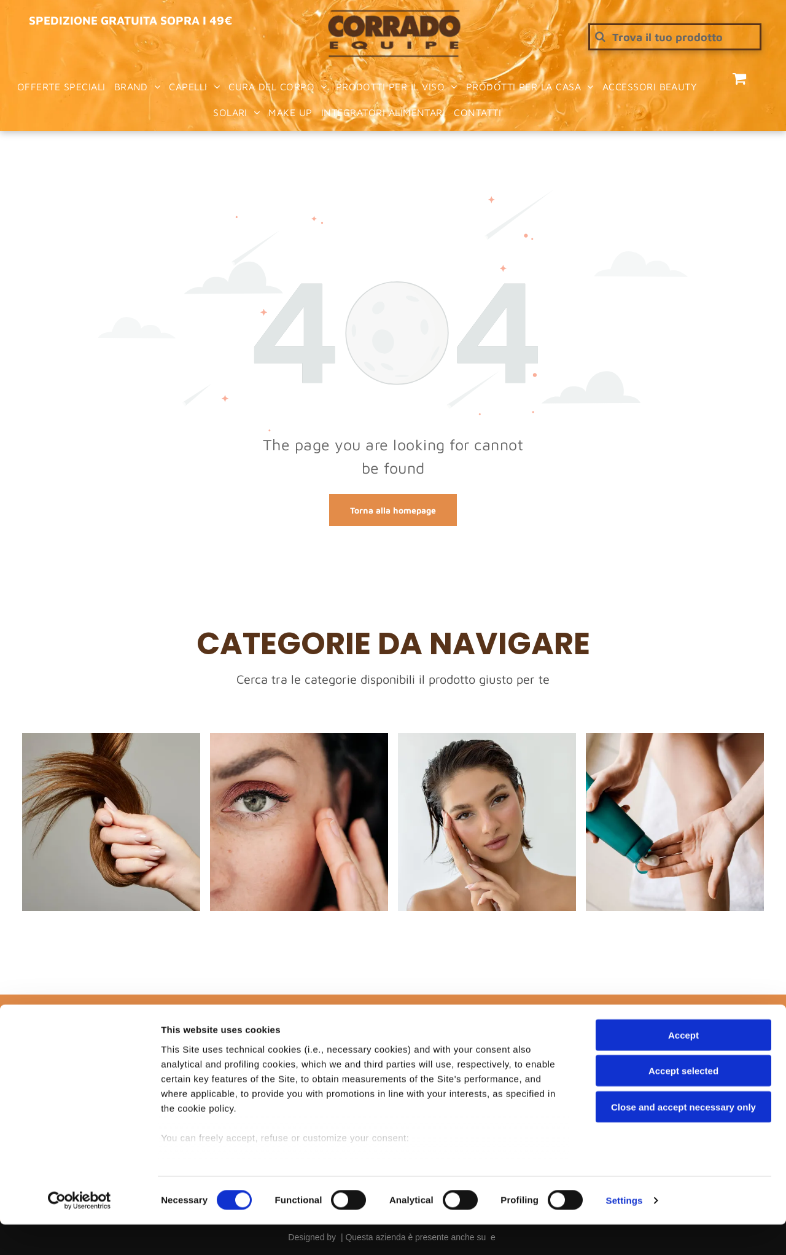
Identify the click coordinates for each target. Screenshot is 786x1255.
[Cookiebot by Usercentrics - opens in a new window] (79, 1231)
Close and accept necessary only (683, 1137)
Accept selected (683, 1101)
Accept (683, 1065)
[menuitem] (61, 87)
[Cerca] (674, 36)
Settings (624, 1231)
